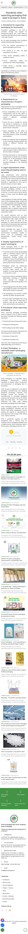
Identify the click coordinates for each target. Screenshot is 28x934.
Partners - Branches (8, 896)
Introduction (6, 879)
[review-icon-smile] (13, 440)
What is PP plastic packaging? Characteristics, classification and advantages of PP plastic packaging (12, 560)
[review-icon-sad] (19, 440)
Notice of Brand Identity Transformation (13, 532)
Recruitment (6, 893)
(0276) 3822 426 (15, 864)
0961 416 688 (5, 864)
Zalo (2, 925)
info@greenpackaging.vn (8, 870)
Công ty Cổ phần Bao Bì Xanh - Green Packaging (13, 21)
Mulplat (14, 923)
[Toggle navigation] (2, 2)
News (4, 890)
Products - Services (8, 888)
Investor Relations (8, 885)
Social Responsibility (8, 899)
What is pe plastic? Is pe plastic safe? (13, 751)
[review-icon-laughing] (7, 440)
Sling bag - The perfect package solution (13, 698)
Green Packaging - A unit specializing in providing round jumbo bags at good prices (13, 644)
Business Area (6, 882)
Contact (5, 901)
